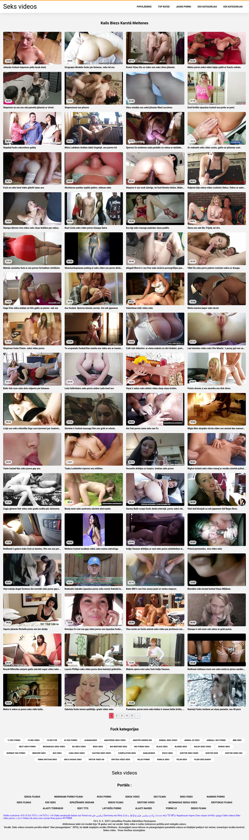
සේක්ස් (18, 818)
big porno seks (141, 747)
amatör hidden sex (142, 740)
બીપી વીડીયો (25, 815)
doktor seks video (189, 753)
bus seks (57, 753)
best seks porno (27, 747)
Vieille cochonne (11, 815)
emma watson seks (47, 759)
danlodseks (149, 753)
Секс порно (201, 815)
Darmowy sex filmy (113, 815)
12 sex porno (13, 740)
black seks (162, 747)
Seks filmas (24, 802)
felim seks (182, 759)
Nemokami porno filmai (68, 796)
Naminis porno (216, 796)
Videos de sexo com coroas (36, 818)
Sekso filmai (115, 802)
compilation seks (127, 753)
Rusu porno (104, 796)
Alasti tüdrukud (53, 808)
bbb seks (237, 740)
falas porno (143, 759)
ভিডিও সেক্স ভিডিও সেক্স (43, 815)
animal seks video (168, 740)
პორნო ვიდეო (215, 815)
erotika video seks (120, 759)
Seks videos (229, 815)
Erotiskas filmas (221, 802)
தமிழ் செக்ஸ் (155, 815)
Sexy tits (82, 808)
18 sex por (52, 740)
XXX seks (50, 802)
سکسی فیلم (143, 815)
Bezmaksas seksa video (183, 802)
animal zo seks (192, 740)
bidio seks (98, 747)
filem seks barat (202, 759)
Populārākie (144, 6)
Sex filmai (160, 796)
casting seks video (101, 753)
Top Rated (164, 6)
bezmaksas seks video (54, 747)
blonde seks (181, 747)
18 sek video (33, 740)
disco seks (167, 753)
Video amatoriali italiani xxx (67, 815)
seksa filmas (32, 796)
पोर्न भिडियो (67, 818)
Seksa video (132, 796)
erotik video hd (96, 759)
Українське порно (185, 815)
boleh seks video (202, 747)
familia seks (163, 759)
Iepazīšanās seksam (82, 802)
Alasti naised (143, 808)
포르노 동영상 (130, 815)
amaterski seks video (115, 740)
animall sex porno (216, 740)
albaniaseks (90, 740)
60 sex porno (70, 740)
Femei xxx (86, 815)
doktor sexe (211, 753)
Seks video (186, 796)
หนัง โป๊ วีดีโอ (169, 815)
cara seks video (77, 753)
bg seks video (79, 747)
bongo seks (224, 747)
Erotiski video (146, 802)
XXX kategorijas (207, 6)
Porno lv (171, 808)
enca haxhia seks (73, 759)
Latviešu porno (111, 808)
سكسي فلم (97, 815)
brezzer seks (39, 753)
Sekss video (109, 830)
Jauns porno (183, 6)
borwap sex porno (16, 753)
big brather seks (118, 747)
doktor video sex (233, 753)
